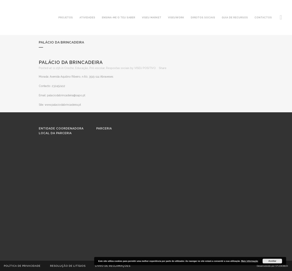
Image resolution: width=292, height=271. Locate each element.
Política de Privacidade (22, 265)
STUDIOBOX (281, 266)
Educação (81, 68)
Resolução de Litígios (68, 265)
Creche (69, 68)
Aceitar (272, 261)
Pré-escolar (97, 68)
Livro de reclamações (112, 265)
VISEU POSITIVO (145, 68)
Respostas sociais (117, 68)
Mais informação (249, 261)
